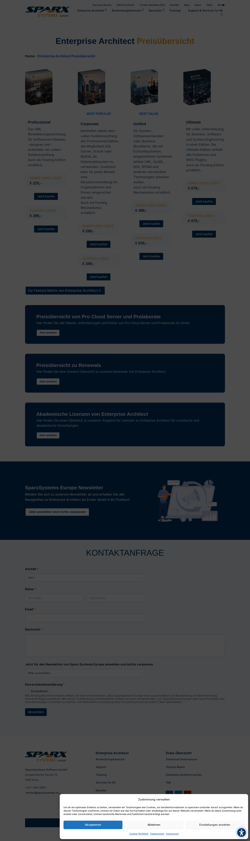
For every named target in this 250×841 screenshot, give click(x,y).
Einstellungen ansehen (214, 824)
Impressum (172, 833)
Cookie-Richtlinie (138, 833)
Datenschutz (157, 833)
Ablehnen (154, 824)
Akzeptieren (93, 824)
